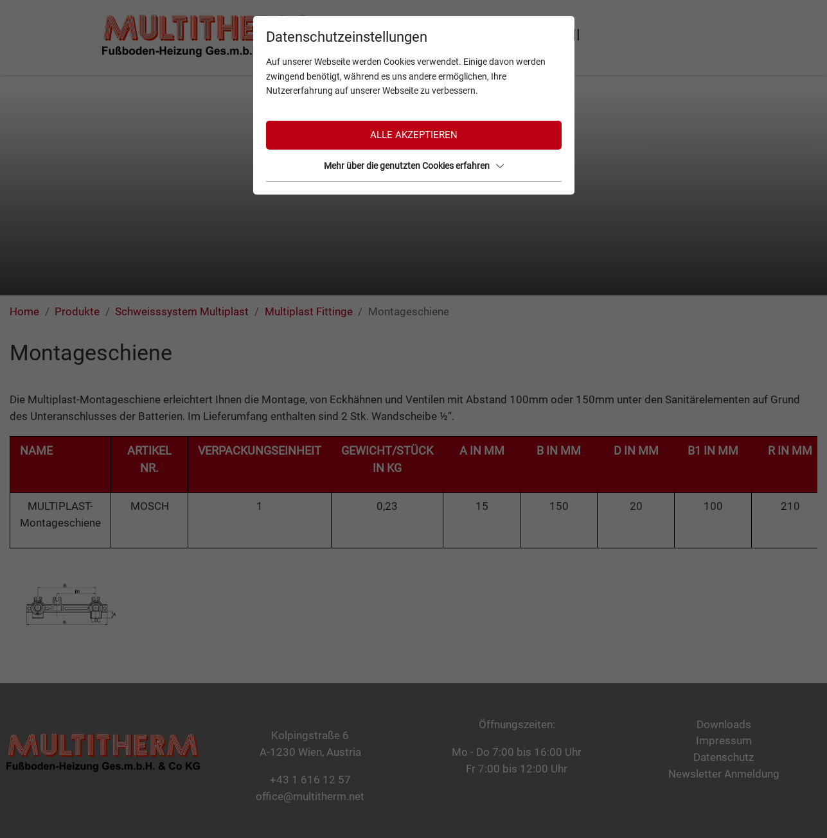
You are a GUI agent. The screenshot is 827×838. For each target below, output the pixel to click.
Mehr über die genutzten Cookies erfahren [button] (414, 166)
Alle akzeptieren (414, 135)
